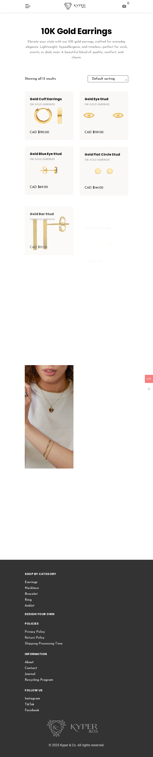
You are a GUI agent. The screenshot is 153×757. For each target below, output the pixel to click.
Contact (31, 668)
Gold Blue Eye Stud (46, 165)
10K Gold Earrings (42, 104)
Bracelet (31, 594)
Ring (28, 600)
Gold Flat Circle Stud (102, 172)
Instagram (32, 698)
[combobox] (108, 78)
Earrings (31, 582)
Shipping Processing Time (43, 643)
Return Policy (34, 637)
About (29, 662)
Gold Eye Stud (96, 99)
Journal (30, 674)
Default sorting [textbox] (103, 78)
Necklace (32, 588)
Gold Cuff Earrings (46, 99)
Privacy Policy (35, 632)
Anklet (29, 605)
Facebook (32, 710)
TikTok (29, 704)
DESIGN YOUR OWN (40, 614)
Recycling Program (39, 680)
